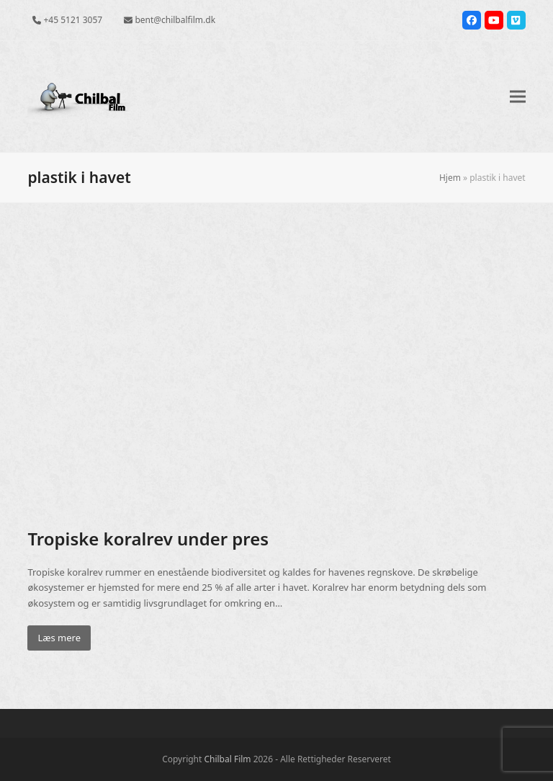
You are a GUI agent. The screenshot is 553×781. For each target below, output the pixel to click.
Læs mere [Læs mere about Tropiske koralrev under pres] (59, 637)
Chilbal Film (227, 759)
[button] (518, 97)
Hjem (450, 177)
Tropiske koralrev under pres (148, 538)
